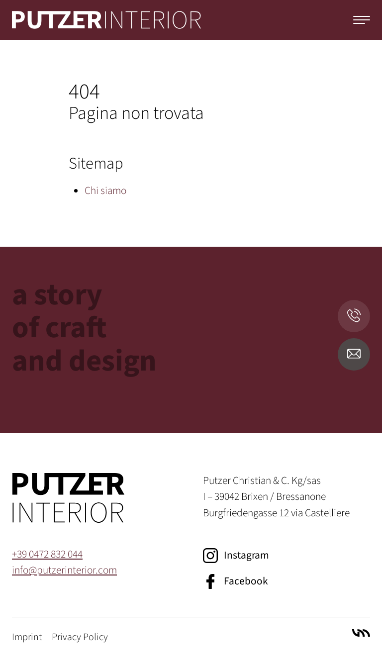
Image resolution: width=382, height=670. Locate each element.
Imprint (27, 637)
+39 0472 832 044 (47, 554)
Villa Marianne (361, 633)
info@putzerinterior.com (64, 570)
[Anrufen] (354, 316)
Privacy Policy (80, 637)
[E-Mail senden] (354, 354)
